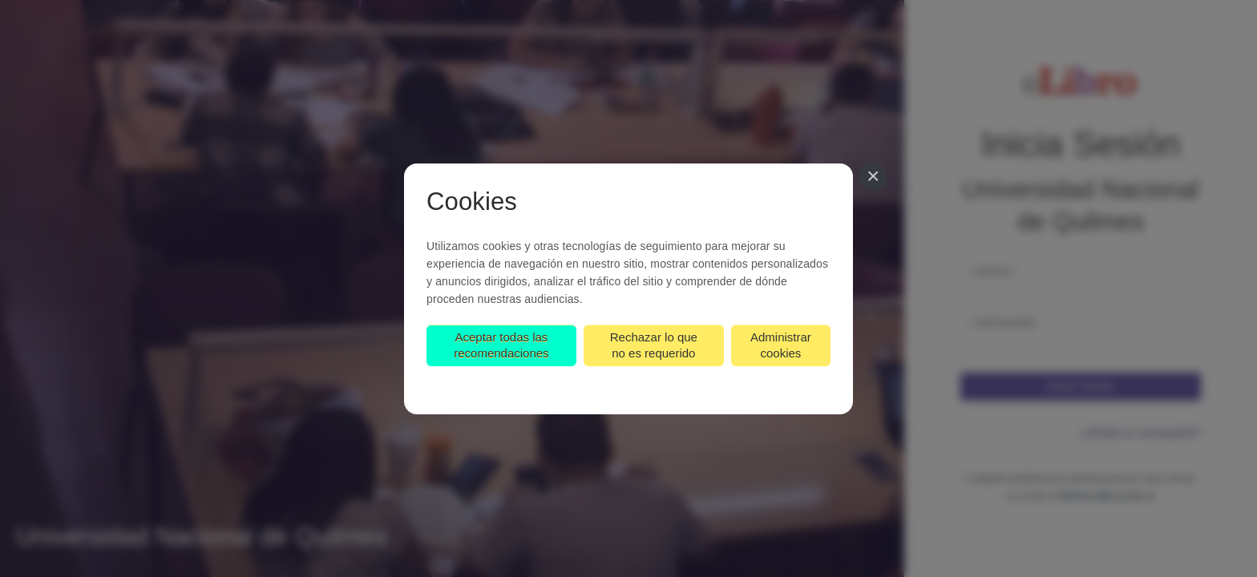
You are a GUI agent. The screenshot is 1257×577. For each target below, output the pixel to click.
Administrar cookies (780, 345)
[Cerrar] (873, 177)
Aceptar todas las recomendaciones (501, 345)
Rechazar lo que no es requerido (653, 345)
